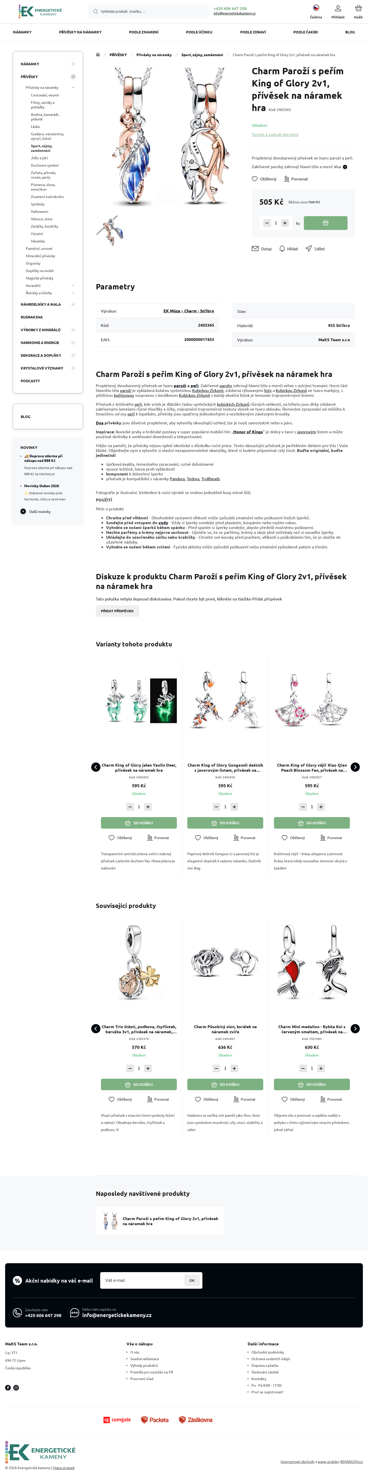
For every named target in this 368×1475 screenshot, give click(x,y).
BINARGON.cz (351, 1461)
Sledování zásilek (265, 1372)
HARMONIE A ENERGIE (40, 342)
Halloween (39, 211)
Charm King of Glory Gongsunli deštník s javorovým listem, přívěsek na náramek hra (225, 768)
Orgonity (33, 263)
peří (195, 385)
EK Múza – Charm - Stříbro (189, 310)
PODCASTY (30, 380)
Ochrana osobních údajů (270, 1358)
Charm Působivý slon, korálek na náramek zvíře (225, 1029)
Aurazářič (33, 285)
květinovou (124, 395)
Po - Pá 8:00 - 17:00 (266, 1385)
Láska (35, 126)
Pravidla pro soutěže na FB (151, 1372)
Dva (99, 422)
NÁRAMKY (30, 64)
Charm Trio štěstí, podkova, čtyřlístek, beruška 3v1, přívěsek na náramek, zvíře (139, 1029)
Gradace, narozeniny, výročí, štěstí (47, 136)
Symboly (37, 204)
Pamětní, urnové (39, 248)
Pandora (177, 478)
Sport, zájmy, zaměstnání (202, 54)
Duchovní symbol (45, 165)
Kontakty (258, 1378)
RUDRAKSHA (32, 317)
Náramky (38, 241)
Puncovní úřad (141, 1378)
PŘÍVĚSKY (118, 54)
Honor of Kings (248, 431)
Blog (25, 416)
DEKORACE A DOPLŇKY (41, 355)
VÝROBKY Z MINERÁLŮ (41, 329)
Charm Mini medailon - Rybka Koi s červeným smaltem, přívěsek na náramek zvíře (312, 1029)
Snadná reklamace (144, 1358)
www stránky (328, 1461)
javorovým (306, 431)
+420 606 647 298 (230, 8)
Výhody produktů (144, 1365)
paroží (180, 385)
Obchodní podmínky (267, 1352)
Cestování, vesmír (45, 95)
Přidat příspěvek (117, 611)
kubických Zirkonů (233, 404)
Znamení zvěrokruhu (47, 196)
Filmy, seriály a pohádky (42, 104)
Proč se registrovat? (267, 1392)
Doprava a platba (264, 1365)
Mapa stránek (64, 1467)
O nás (134, 1352)
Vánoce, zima (41, 218)
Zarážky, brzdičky (44, 226)
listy (268, 390)
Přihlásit (192, 1280)
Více (337, 166)
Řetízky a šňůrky (39, 292)
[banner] (40, 12)
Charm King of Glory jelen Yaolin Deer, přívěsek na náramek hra (139, 768)
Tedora (193, 478)
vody (163, 522)
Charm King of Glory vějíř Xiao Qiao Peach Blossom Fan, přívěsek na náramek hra (312, 768)
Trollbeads (210, 478)
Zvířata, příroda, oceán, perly (43, 174)
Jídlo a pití (39, 157)
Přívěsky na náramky (154, 54)
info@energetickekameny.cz (235, 13)
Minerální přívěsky (40, 255)
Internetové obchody (298, 1461)
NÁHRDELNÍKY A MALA (41, 304)
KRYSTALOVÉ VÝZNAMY (42, 368)
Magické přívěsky (39, 278)
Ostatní (37, 233)
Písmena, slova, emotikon (43, 186)
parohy (226, 385)
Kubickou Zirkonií (207, 390)
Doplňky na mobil (40, 270)
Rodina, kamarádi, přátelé (45, 116)
